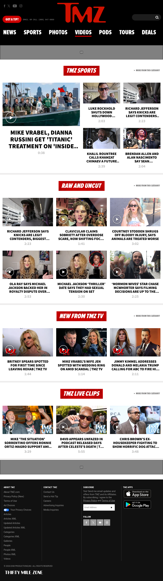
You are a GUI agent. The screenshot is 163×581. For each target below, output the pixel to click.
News (9, 32)
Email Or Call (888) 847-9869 (38, 20)
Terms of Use (10, 501)
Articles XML (10, 518)
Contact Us (48, 492)
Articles (7, 514)
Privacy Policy (90, 500)
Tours (126, 32)
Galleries (8, 541)
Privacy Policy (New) (14, 496)
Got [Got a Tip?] (12, 19)
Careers (47, 501)
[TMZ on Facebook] (4, 6)
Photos (58, 32)
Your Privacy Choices (17, 510)
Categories (9, 532)
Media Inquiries (51, 510)
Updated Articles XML (14, 527)
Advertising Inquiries (53, 505)
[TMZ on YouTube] (100, 522)
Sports (32, 32)
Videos (83, 32)
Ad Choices (9, 505)
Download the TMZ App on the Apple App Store (137, 494)
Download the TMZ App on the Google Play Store (137, 505)
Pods (105, 32)
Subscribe (111, 507)
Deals (149, 32)
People (7, 545)
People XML (10, 550)
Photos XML (10, 554)
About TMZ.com (12, 492)
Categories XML (11, 536)
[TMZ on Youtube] (14, 6)
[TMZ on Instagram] (21, 6)
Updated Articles (12, 523)
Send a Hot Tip (50, 496)
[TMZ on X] (9, 6)
